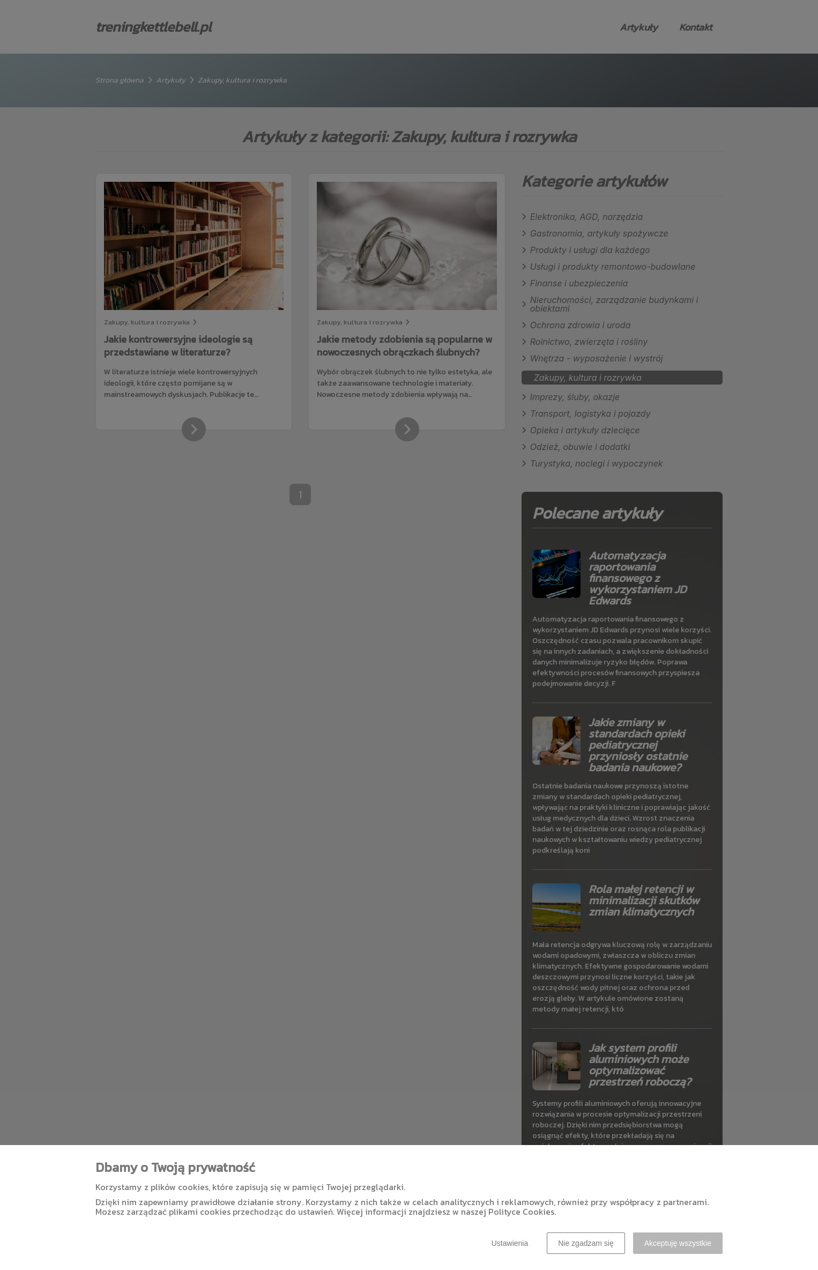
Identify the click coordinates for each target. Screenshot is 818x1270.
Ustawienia (510, 1243)
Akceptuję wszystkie (677, 1243)
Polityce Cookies (521, 1211)
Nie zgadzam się (586, 1243)
